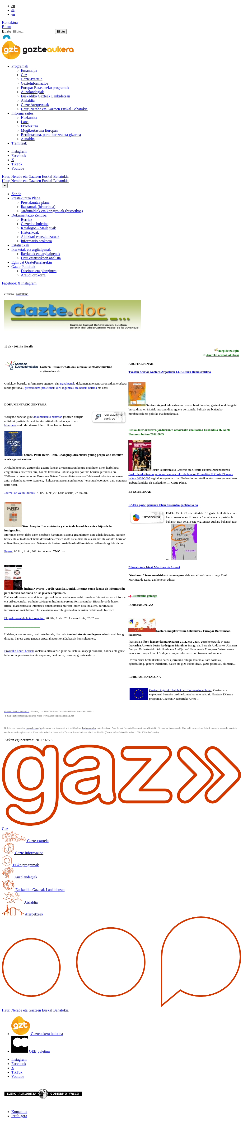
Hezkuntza (29, 118)
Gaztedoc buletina (34, 224)
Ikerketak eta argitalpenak (40, 254)
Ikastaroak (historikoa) (38, 207)
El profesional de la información (24, 618)
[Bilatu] (33, 31)
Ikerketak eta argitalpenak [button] (31, 249)
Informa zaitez (22, 113)
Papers (8, 551)
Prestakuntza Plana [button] (25, 198)
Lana (24, 122)
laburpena (10, 425)
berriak (92, 388)
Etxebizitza (29, 126)
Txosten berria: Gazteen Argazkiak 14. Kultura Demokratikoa (169, 372)
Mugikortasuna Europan (39, 130)
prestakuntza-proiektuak (40, 388)
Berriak (26, 219)
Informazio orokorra (36, 241)
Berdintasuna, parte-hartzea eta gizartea (51, 135)
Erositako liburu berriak (19, 651)
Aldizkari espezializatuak (40, 237)
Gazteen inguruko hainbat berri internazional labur (180, 690)
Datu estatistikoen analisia (41, 258)
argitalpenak (67, 383)
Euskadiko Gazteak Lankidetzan (45, 96)
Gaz (24, 75)
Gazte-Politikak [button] (23, 267)
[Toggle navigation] (5, 185)
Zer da (16, 194)
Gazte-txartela (31, 79)
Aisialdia (28, 100)
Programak (19, 66)
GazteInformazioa (34, 83)
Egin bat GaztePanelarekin (31, 262)
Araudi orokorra (33, 275)
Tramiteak (19, 143)
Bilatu (6, 27)
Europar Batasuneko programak (45, 88)
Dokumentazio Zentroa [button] (29, 215)
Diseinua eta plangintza (38, 271)
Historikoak (30, 232)
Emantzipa (29, 70)
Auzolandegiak (32, 92)
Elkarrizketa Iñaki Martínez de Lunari (154, 567)
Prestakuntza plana (35, 202)
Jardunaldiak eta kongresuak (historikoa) (52, 211)
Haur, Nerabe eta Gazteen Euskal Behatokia (54, 109)
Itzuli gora (19, 1116)
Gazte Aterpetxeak (35, 105)
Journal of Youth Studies (19, 493)
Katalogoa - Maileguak (38, 228)
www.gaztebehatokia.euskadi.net (58, 715)
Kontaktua (10, 22)
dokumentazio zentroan (47, 417)
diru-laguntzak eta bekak (71, 388)
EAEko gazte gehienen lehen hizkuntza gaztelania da (163, 505)
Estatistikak (20, 245)
